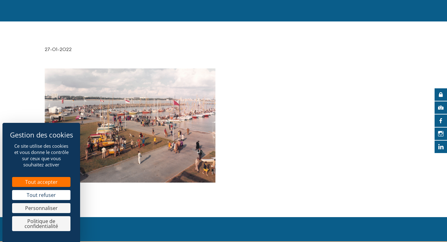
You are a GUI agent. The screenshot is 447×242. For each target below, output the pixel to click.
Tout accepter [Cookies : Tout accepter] (41, 182)
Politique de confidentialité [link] (41, 224)
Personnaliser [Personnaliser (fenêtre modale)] (41, 208)
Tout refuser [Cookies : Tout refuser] (41, 195)
